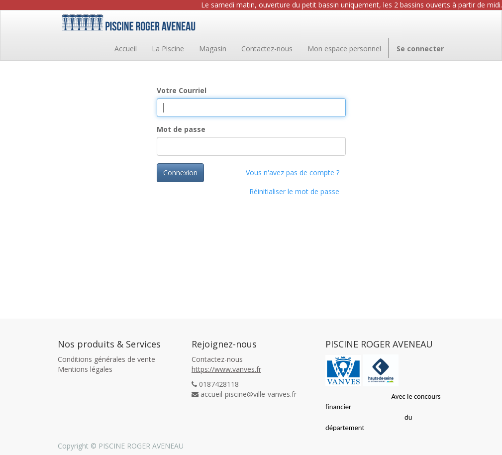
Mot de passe (181, 129)
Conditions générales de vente (106, 359)
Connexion (180, 172)
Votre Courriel (181, 90)
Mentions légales (85, 369)
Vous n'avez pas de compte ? (292, 172)
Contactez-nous (217, 359)
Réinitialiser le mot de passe (294, 191)
